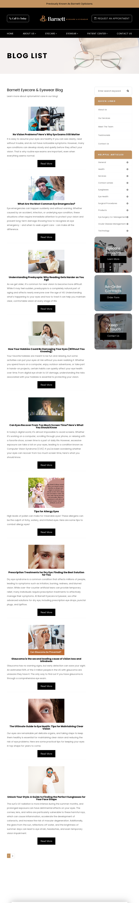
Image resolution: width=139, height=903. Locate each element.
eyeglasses (104, 190)
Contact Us (124, 33)
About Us (103, 109)
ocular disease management (106, 228)
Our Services (104, 118)
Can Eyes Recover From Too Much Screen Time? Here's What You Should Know (46, 427)
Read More (46, 163)
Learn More (113, 264)
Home (10, 33)
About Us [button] (29, 33)
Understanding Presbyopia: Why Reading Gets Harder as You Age (46, 279)
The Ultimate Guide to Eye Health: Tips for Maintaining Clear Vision (46, 730)
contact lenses (106, 183)
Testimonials (105, 135)
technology (104, 236)
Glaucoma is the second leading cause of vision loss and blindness (46, 662)
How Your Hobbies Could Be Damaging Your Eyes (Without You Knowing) (46, 351)
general (102, 162)
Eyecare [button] (51, 33)
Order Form (113, 303)
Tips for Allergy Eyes (46, 513)
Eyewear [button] (72, 33)
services (102, 176)
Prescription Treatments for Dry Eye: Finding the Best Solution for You (46, 575)
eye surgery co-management (106, 219)
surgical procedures (108, 204)
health (101, 169)
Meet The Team (106, 126)
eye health (103, 197)
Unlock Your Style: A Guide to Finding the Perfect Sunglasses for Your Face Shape (46, 801)
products (103, 211)
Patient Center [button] (97, 33)
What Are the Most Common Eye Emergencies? (46, 204)
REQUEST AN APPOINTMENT (111, 18)
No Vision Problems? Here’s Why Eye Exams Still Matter (46, 134)
